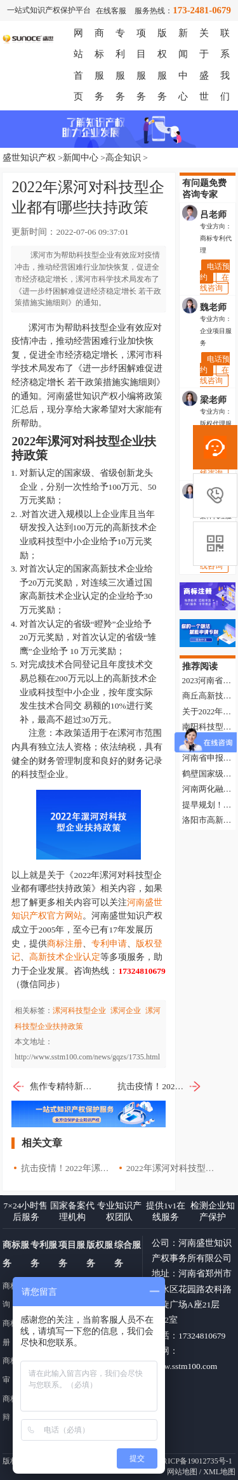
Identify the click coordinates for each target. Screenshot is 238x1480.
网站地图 (182, 1471)
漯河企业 (125, 1010)
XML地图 (219, 1471)
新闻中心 (80, 157)
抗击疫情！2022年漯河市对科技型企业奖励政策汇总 (159, 1087)
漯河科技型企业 (79, 1010)
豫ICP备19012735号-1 (196, 1461)
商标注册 (65, 943)
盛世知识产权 (29, 157)
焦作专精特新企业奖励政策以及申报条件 (53, 1087)
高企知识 (123, 157)
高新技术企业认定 (64, 957)
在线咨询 (214, 282)
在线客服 (111, 10)
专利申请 (109, 943)
